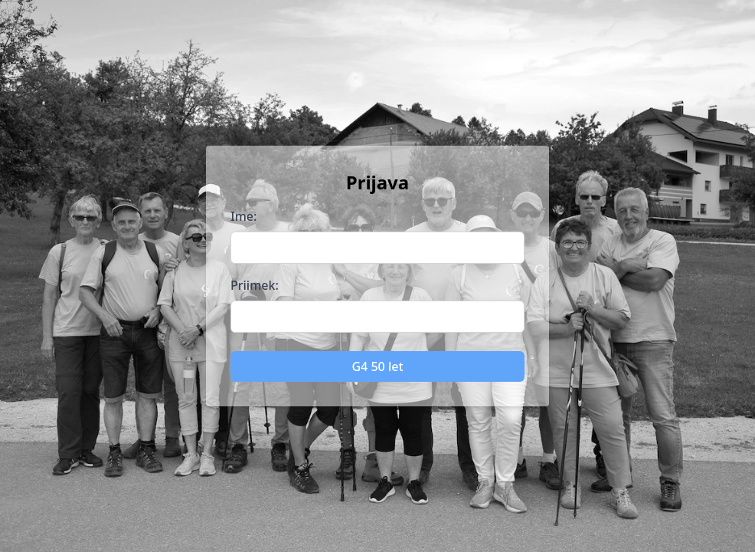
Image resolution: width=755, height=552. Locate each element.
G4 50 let (377, 366)
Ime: (243, 216)
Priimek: (254, 285)
